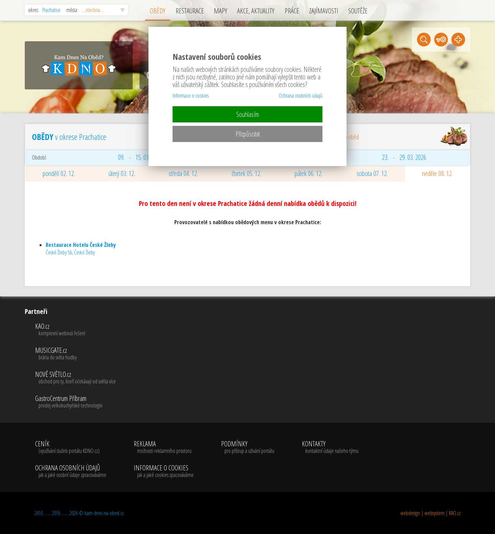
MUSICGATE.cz (75, 354)
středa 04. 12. (183, 173)
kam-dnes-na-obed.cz (104, 513)
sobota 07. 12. (372, 173)
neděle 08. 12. (437, 173)
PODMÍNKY (247, 447)
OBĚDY (157, 10)
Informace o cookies (191, 95)
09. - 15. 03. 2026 (140, 157)
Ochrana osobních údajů (300, 95)
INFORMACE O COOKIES (164, 471)
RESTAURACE (190, 10)
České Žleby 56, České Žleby (81, 248)
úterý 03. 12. (122, 173)
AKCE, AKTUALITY (255, 10)
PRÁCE (292, 10)
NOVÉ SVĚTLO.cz (75, 378)
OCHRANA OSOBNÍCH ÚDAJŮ (70, 471)
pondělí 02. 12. (59, 173)
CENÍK (70, 447)
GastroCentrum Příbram (75, 402)
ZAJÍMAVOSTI (323, 10)
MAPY (220, 10)
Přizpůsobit (247, 134)
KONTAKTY (330, 447)
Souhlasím (247, 114)
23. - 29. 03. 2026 (404, 157)
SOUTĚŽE (357, 10)
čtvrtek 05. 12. (246, 173)
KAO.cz (75, 330)
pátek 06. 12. (308, 173)
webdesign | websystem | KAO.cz (430, 513)
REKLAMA (164, 447)
